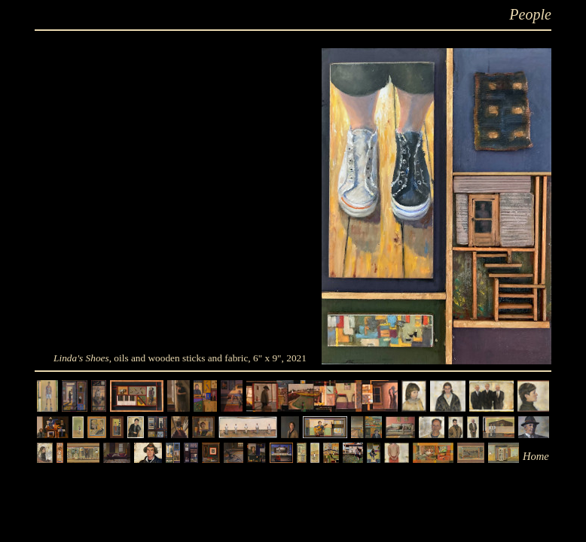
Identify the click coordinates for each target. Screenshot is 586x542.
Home (536, 456)
